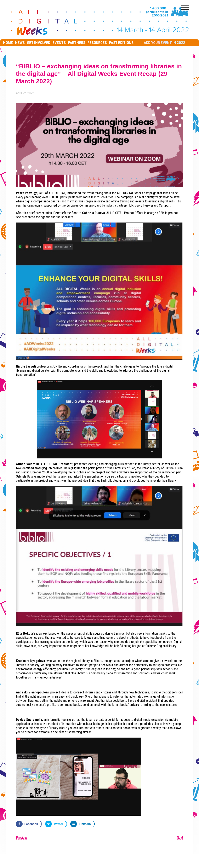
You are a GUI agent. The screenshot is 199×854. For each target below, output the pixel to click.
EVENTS (59, 42)
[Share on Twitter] (56, 824)
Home (8, 42)
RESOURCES (97, 42)
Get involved (38, 42)
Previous (21, 837)
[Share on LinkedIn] (82, 824)
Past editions (121, 42)
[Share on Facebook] (29, 824)
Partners (76, 42)
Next (180, 837)
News (20, 42)
